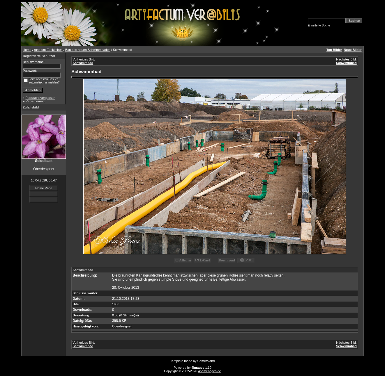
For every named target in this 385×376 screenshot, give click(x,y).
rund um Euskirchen (48, 49)
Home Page (43, 188)
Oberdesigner (122, 326)
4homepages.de (209, 371)
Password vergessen (40, 97)
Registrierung (34, 101)
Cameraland (206, 361)
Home (27, 49)
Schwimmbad (83, 63)
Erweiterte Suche (319, 25)
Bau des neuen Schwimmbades (87, 49)
